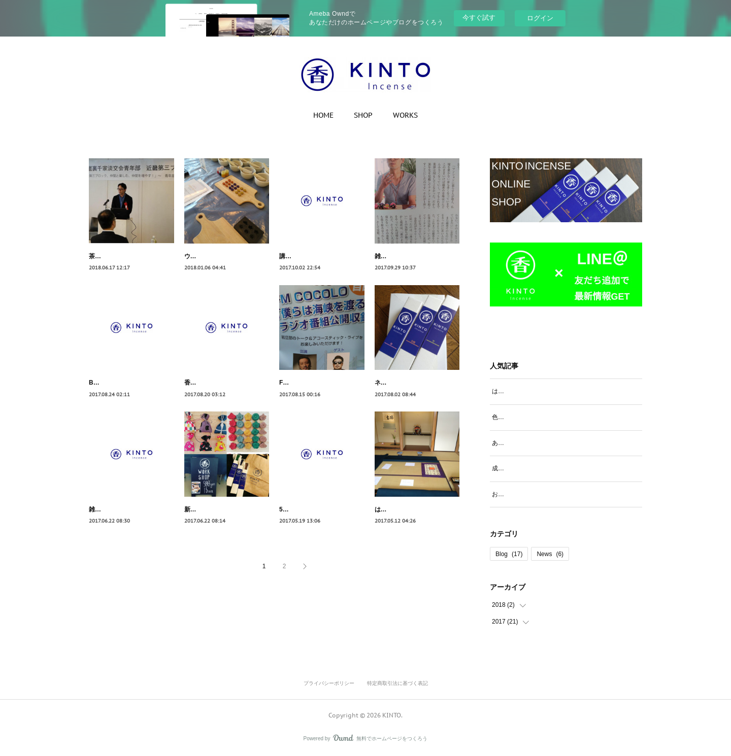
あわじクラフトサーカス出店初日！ (540, 442)
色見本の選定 (510, 417)
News (550, 554)
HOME (323, 115)
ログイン (540, 18)
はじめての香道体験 (402, 531)
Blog (508, 554)
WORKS (405, 115)
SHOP (363, 115)
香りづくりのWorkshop (217, 393)
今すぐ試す (478, 17)
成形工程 (504, 468)
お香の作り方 (510, 494)
